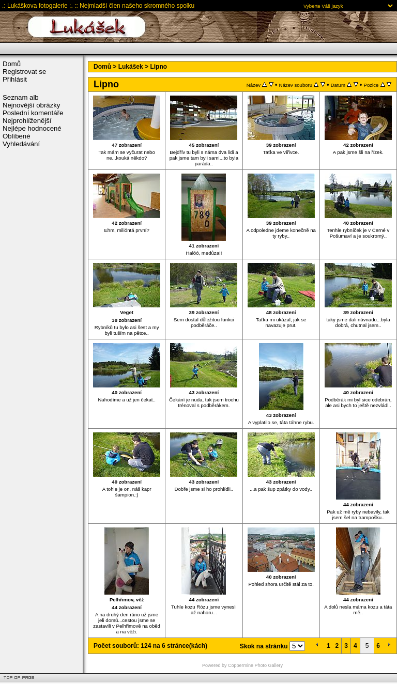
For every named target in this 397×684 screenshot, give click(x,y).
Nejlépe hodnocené (32, 128)
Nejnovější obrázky (31, 105)
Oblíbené (16, 136)
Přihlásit (15, 79)
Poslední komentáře (33, 113)
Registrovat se (24, 71)
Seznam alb (21, 97)
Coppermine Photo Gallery (255, 665)
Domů (12, 64)
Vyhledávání (21, 144)
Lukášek (130, 66)
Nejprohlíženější (27, 121)
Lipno (158, 66)
